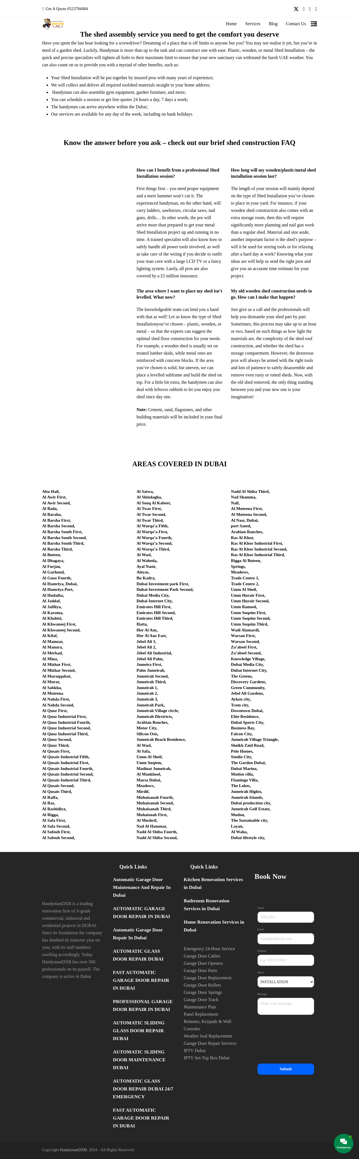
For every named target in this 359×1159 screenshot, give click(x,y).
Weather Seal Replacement (208, 1036)
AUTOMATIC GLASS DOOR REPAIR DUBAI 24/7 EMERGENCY (143, 1088)
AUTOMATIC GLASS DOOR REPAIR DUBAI (138, 955)
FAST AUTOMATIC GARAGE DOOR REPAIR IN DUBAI (141, 980)
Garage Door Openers (203, 963)
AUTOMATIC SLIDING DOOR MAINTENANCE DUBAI (139, 1059)
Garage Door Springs (203, 992)
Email (261, 929)
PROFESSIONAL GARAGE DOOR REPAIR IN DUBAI (143, 1005)
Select (261, 972)
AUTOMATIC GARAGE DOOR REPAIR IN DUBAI (141, 912)
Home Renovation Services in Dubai (214, 926)
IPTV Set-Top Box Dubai (206, 1057)
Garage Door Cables (202, 956)
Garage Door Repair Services (210, 1043)
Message (263, 994)
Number (262, 951)
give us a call (251, 309)
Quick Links (133, 867)
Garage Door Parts (200, 970)
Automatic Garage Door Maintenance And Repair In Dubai (142, 887)
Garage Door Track (201, 999)
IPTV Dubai (195, 1050)
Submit (286, 1069)
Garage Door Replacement (208, 977)
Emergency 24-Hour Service (209, 948)
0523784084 (77, 8)
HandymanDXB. (74, 1150)
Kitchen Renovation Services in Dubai (213, 883)
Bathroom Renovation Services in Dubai (206, 904)
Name (261, 908)
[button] (314, 24)
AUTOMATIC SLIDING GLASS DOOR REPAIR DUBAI (139, 1030)
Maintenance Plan (200, 1007)
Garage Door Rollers (202, 985)
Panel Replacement (201, 1014)
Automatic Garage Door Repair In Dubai (138, 933)
